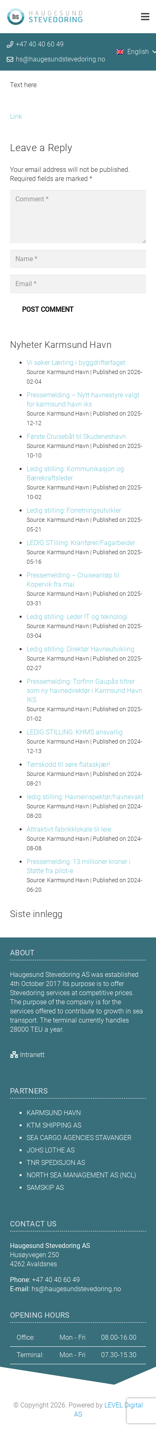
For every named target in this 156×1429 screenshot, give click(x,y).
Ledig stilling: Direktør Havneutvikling (80, 649)
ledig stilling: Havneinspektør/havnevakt (85, 797)
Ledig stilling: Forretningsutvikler (74, 510)
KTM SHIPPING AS (54, 1125)
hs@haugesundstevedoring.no (76, 1289)
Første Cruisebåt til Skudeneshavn (76, 436)
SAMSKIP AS (45, 1188)
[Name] (78, 259)
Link (16, 116)
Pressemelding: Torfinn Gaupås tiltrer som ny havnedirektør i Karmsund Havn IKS (84, 691)
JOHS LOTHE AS (50, 1150)
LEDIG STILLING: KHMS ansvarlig (75, 732)
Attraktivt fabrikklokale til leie (69, 829)
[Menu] (145, 16)
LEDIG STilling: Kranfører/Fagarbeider (81, 543)
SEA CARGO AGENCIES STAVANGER (79, 1138)
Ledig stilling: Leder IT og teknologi (77, 617)
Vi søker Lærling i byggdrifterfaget (76, 363)
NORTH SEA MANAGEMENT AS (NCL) (81, 1175)
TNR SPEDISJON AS (56, 1163)
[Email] (78, 284)
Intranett (32, 1055)
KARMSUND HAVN (54, 1113)
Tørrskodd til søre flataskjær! (68, 764)
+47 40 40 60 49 (56, 1280)
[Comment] (78, 216)
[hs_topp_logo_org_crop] (45, 16)
